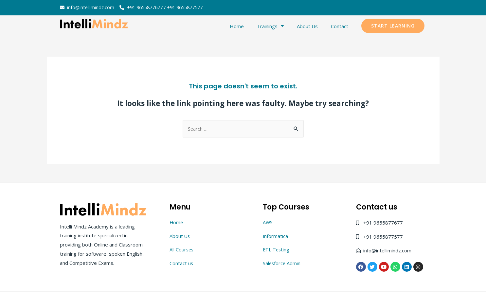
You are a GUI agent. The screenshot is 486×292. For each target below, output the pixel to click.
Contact (339, 26)
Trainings (270, 26)
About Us (307, 26)
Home (237, 26)
